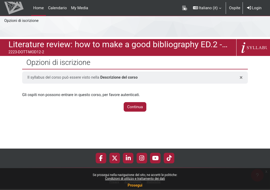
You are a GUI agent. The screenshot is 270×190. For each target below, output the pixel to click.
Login (254, 8)
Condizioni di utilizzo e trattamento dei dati (135, 178)
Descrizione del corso (121, 77)
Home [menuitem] (38, 8)
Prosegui (135, 185)
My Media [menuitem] (79, 8)
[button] (207, 8)
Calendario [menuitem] (57, 8)
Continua (135, 107)
